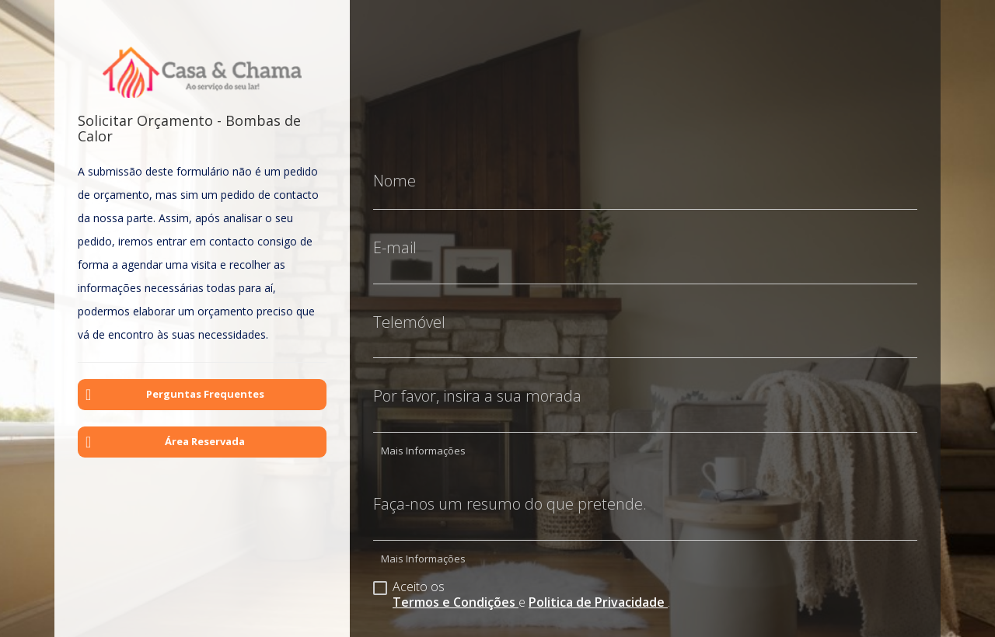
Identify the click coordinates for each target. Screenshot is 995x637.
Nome (394, 169)
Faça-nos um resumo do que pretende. (510, 492)
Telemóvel (409, 310)
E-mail (395, 236)
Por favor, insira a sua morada (477, 384)
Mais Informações (423, 439)
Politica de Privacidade (598, 590)
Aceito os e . (521, 582)
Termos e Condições (455, 590)
